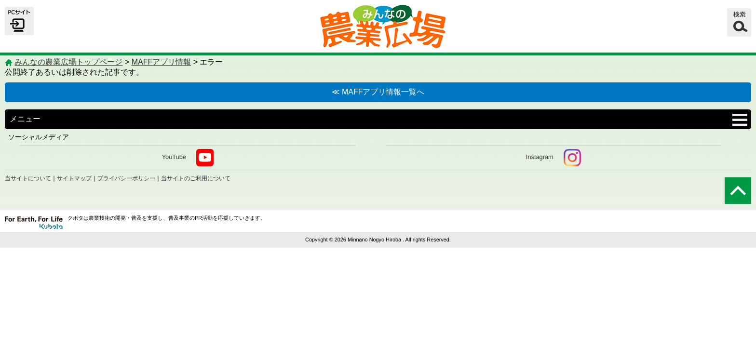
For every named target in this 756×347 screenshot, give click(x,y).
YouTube (188, 157)
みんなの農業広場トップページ (68, 62)
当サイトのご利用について (195, 178)
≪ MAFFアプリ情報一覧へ (378, 92)
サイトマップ (74, 178)
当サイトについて (28, 178)
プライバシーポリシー (126, 178)
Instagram (553, 157)
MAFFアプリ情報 (161, 62)
